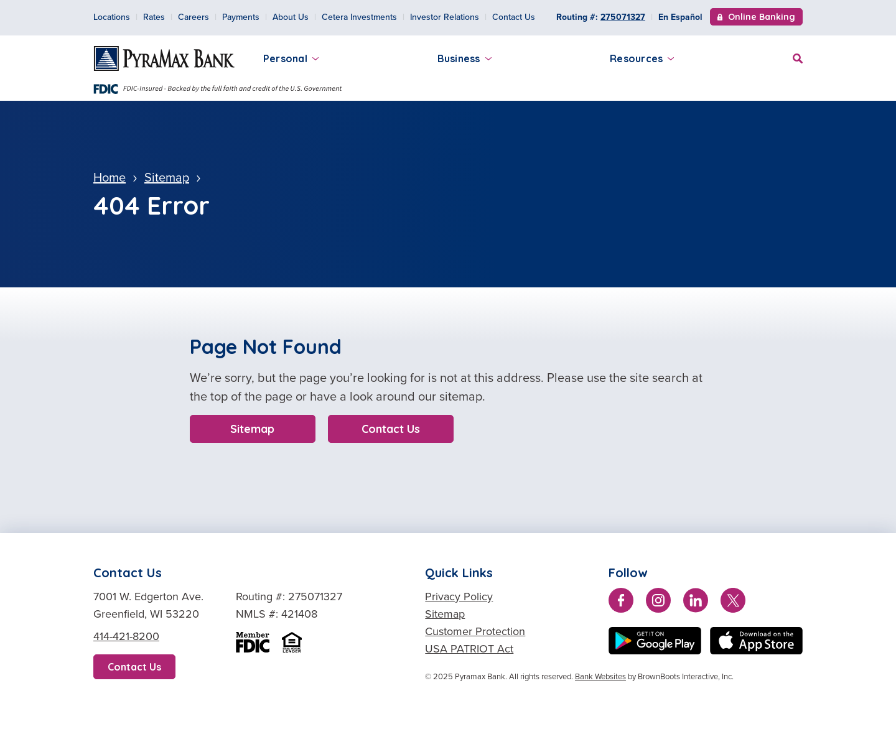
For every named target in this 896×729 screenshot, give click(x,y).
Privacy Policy (459, 596)
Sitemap (252, 429)
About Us (291, 17)
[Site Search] (798, 56)
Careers (193, 17)
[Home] (164, 58)
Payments (240, 17)
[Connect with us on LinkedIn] (695, 603)
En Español (680, 17)
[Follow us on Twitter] (733, 603)
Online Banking (756, 18)
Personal (291, 58)
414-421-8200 (126, 636)
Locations (111, 17)
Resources (642, 58)
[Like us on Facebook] (621, 603)
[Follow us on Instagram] (658, 603)
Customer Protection (475, 631)
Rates (154, 17)
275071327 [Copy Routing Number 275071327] (622, 17)
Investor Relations (444, 17)
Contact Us (513, 17)
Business (464, 58)
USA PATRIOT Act (469, 649)
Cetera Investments (359, 17)
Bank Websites (600, 676)
